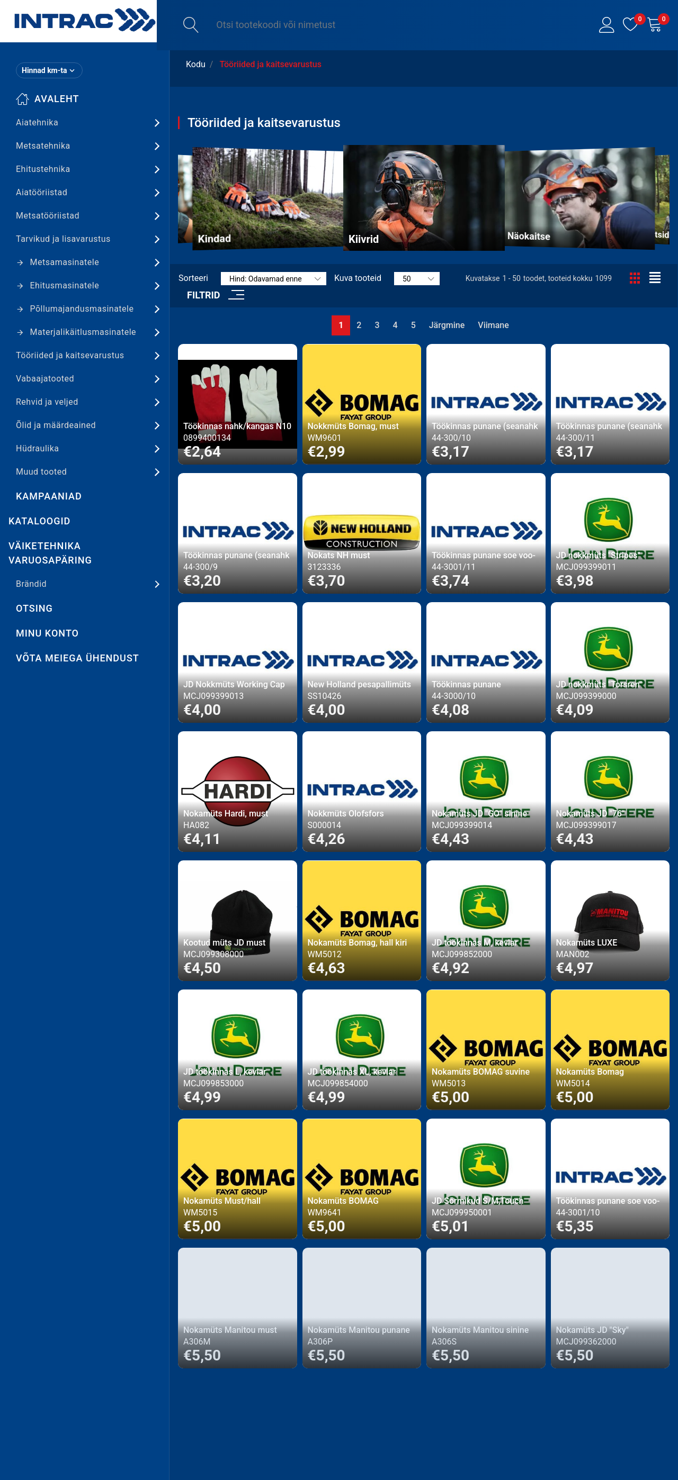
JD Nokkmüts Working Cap (234, 684)
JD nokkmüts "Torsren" (599, 684)
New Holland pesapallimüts (360, 684)
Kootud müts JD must (224, 943)
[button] (606, 25)
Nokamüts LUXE (587, 943)
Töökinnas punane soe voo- (484, 555)
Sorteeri (193, 278)
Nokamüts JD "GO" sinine (479, 814)
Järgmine (447, 325)
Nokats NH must (339, 555)
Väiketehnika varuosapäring (50, 553)
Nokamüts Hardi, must (225, 814)
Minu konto (47, 633)
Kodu (196, 64)
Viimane (493, 325)
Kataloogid (39, 520)
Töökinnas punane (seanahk (485, 426)
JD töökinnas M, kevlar (475, 943)
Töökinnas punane (466, 684)
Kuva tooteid (357, 278)
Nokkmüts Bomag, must (353, 426)
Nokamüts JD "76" (590, 814)
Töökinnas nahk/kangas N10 (237, 426)
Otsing (34, 608)
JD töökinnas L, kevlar (224, 1072)
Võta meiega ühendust (77, 658)
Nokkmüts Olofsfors (346, 814)
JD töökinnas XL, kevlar (352, 1072)
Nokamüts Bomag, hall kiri (357, 943)
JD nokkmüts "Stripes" (598, 555)
